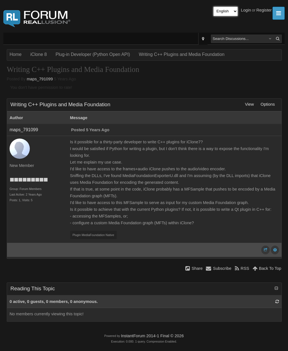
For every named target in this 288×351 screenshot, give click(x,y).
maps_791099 (40, 79)
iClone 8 (38, 54)
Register (264, 10)
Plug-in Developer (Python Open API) (92, 54)
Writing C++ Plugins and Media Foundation (181, 54)
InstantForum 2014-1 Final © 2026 (152, 336)
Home (16, 54)
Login (246, 10)
